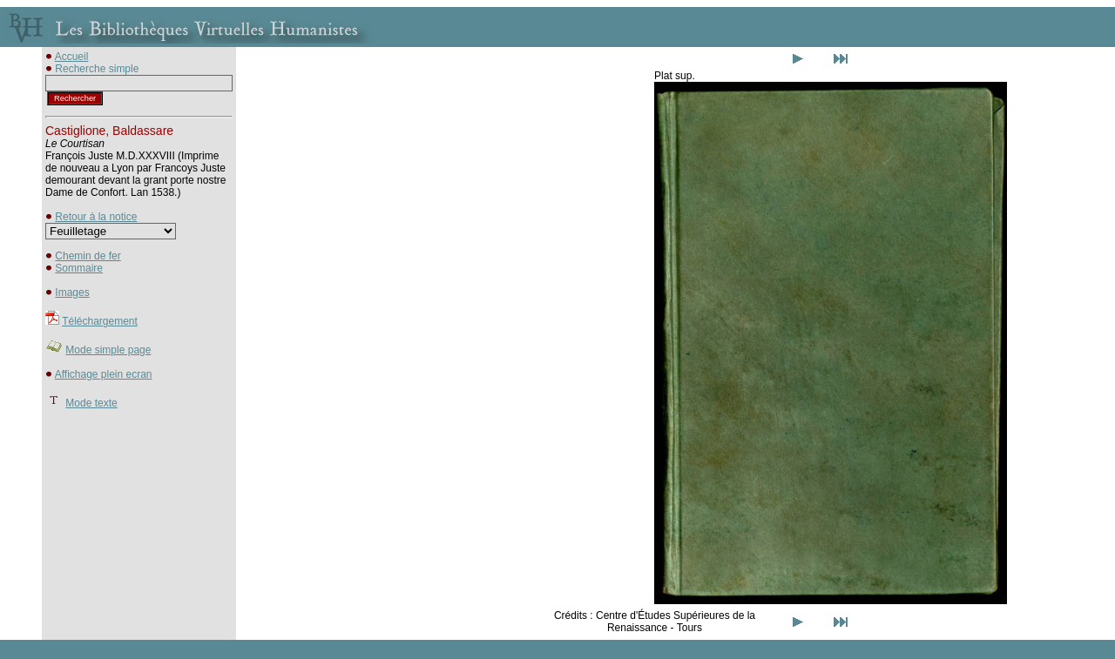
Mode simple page (108, 350)
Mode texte (91, 403)
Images (72, 292)
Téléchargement (100, 321)
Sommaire (79, 268)
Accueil (72, 56)
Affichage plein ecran (103, 374)
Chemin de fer (87, 256)
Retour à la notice (96, 217)
